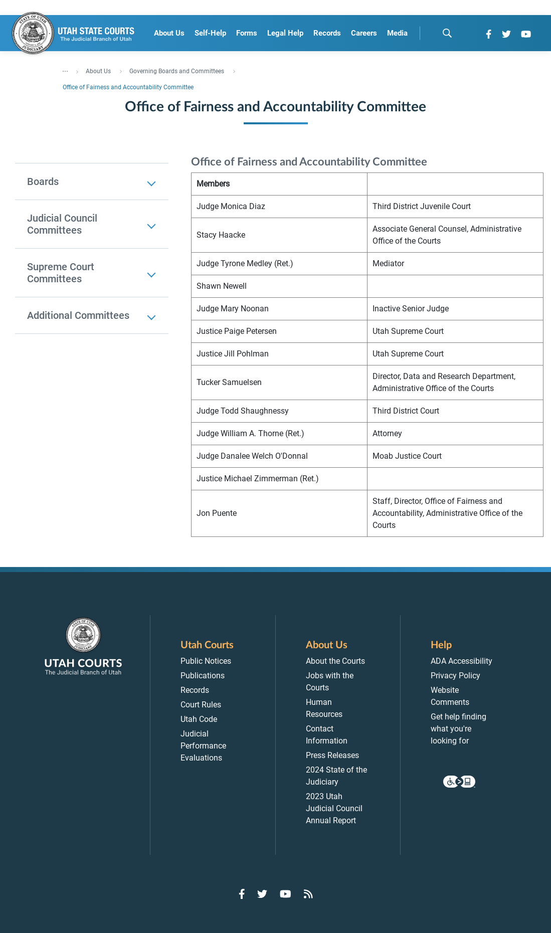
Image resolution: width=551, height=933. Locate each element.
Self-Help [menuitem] (210, 33)
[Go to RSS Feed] (308, 894)
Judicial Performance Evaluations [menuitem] (203, 746)
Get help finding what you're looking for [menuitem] (458, 728)
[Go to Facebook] (488, 34)
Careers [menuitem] (364, 33)
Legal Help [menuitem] (285, 33)
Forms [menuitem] (246, 33)
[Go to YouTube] (526, 34)
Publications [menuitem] (202, 675)
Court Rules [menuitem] (200, 704)
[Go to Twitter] (506, 34)
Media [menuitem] (397, 33)
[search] (447, 33)
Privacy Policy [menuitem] (455, 675)
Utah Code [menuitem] (198, 719)
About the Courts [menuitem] (335, 661)
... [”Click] (65, 69)
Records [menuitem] (327, 33)
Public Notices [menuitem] (205, 661)
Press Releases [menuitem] (332, 755)
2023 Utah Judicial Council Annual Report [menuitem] (334, 808)
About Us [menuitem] (169, 33)
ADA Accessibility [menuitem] (461, 661)
